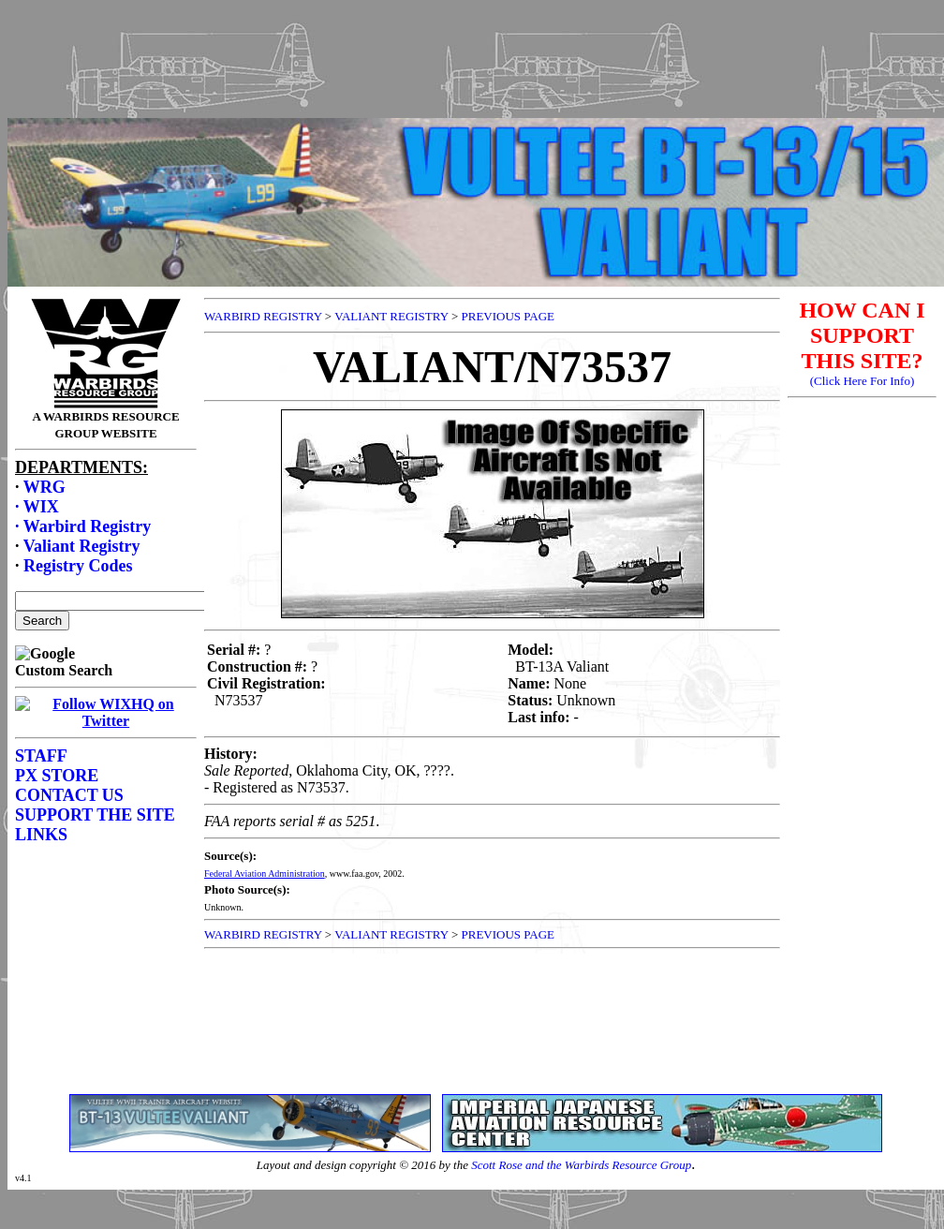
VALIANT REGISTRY (391, 316)
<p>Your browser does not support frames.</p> (475, 77)
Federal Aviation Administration (264, 873)
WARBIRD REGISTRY (263, 316)
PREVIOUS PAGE (507, 316)
